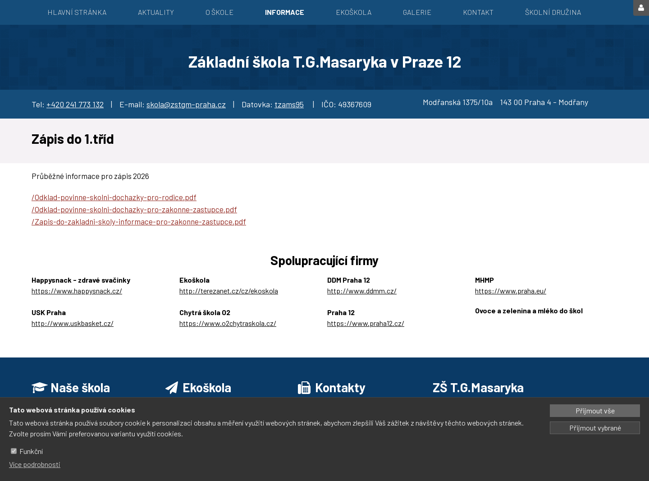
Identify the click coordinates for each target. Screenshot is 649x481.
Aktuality (156, 12)
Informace (284, 12)
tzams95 (289, 104)
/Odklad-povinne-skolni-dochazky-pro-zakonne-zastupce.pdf (134, 209)
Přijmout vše (595, 410)
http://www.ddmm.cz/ (362, 290)
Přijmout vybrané (595, 427)
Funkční (31, 451)
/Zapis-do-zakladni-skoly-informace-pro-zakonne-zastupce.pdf (139, 221)
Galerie (417, 12)
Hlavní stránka (76, 12)
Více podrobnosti (34, 464)
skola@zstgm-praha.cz (186, 104)
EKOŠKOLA (353, 12)
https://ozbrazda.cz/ (507, 321)
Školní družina (553, 12)
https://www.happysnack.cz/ (77, 290)
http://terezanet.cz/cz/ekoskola (228, 290)
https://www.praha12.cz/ (365, 323)
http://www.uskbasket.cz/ (73, 323)
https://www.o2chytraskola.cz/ (227, 323)
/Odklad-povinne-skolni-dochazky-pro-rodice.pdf (114, 197)
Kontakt (478, 12)
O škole (219, 12)
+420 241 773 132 (75, 104)
